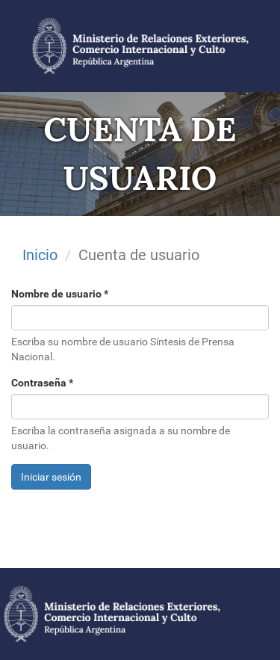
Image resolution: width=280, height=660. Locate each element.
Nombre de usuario (59, 294)
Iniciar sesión (51, 477)
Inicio (39, 255)
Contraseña (42, 383)
